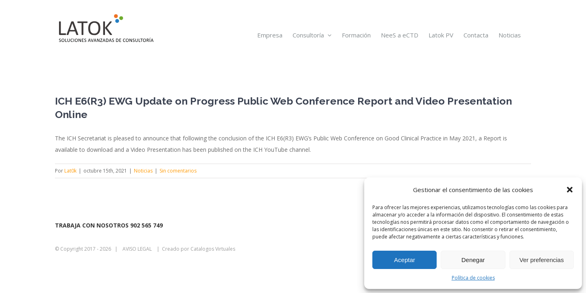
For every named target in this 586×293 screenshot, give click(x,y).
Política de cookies (473, 277)
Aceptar (404, 259)
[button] (570, 190)
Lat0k (70, 170)
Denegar (473, 259)
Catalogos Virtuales (212, 248)
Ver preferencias (541, 259)
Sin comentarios (178, 170)
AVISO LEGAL (137, 248)
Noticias (143, 170)
